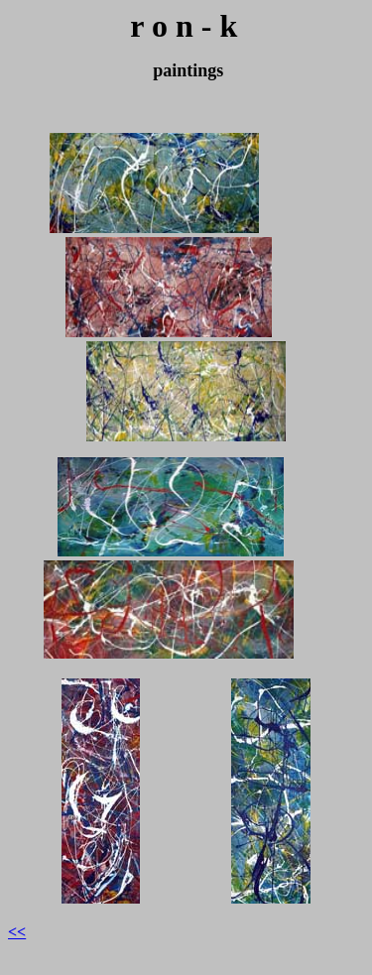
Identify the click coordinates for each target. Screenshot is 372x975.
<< (17, 931)
